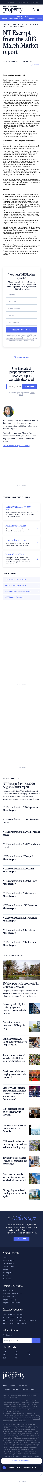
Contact (13, 1385)
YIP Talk (5, 1276)
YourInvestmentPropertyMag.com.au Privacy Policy (20, 338)
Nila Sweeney (10, 61)
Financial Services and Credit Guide (14, 1449)
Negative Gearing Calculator (13, 1317)
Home (5, 24)
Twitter (16, 1389)
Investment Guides (10, 1296)
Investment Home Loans (18, 19)
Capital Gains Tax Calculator (13, 1314)
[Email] (21, 323)
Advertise (34, 2)
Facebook (6, 1389)
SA (16, 1355)
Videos (5, 1270)
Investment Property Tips (12, 1293)
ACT (29, 1352)
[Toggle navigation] (38, 9)
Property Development (11, 1302)
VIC (4, 1355)
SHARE (35, 64)
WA (16, 1352)
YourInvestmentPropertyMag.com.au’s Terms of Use (21, 337)
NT (23, 24)
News (5, 1257)
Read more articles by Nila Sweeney (16, 446)
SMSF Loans (37, 19)
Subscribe (29, 386)
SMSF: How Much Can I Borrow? (15, 1323)
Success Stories (9, 1263)
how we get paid (20, 1420)
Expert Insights (8, 1260)
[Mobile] (21, 309)
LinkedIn (25, 1389)
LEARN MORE (21, 1239)
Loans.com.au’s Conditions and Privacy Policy (21, 340)
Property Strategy (9, 1299)
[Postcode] (21, 316)
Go (36, 1340)
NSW (4, 1352)
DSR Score (7, 1279)
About (5, 1385)
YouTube (34, 1389)
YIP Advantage (10, 2)
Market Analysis (9, 1266)
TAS (29, 1355)
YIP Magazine (23, 2)
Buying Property (9, 1290)
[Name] (21, 295)
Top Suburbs (14, 24)
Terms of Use (13, 1397)
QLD (4, 1358)
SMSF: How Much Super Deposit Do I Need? (19, 1320)
